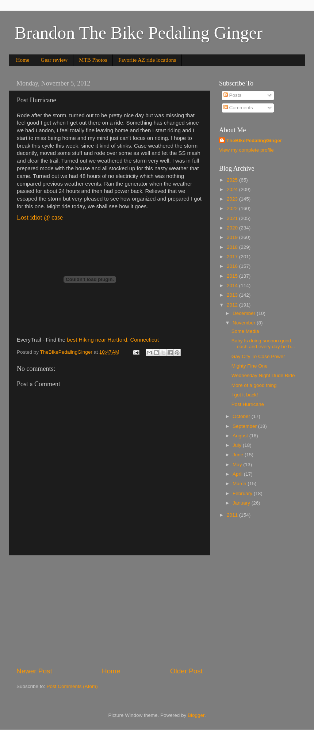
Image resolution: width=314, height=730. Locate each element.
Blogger (196, 715)
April (238, 474)
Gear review (54, 60)
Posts (232, 95)
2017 (233, 256)
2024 (233, 189)
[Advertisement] (109, 611)
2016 (233, 266)
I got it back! (244, 395)
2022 (233, 208)
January (242, 503)
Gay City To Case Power (258, 356)
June (239, 454)
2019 (233, 237)
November (245, 323)
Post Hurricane (247, 404)
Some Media (245, 331)
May (238, 464)
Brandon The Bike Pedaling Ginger (139, 32)
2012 (233, 305)
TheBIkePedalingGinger (254, 140)
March (240, 483)
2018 (233, 247)
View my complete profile (246, 150)
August (241, 435)
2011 (233, 515)
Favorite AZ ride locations (147, 60)
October (242, 416)
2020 (233, 228)
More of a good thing (254, 385)
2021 (233, 218)
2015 (233, 276)
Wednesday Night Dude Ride (263, 375)
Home (23, 60)
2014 (233, 285)
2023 (233, 199)
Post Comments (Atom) (72, 686)
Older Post (186, 671)
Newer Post (34, 671)
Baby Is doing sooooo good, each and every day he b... (263, 343)
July (238, 445)
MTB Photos (93, 60)
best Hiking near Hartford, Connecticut (113, 340)
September (245, 426)
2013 (233, 295)
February (243, 493)
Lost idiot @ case (40, 217)
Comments (238, 107)
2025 (233, 180)
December (245, 313)
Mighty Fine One (249, 366)
